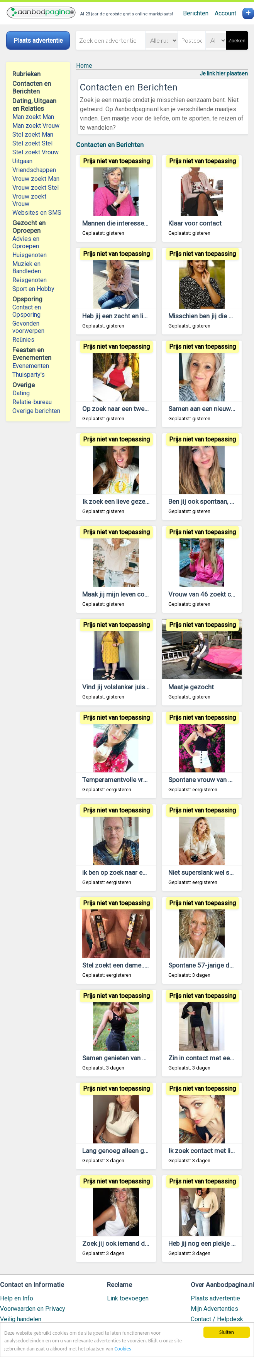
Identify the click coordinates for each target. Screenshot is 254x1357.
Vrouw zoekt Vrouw (29, 200)
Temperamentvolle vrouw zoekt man (135, 780)
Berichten (195, 13)
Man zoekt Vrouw (35, 125)
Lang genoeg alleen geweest (123, 1151)
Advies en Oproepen (25, 242)
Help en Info (16, 1298)
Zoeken (237, 40)
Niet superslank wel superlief (209, 872)
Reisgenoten (29, 280)
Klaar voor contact (195, 223)
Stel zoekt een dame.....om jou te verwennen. (146, 965)
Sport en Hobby (33, 288)
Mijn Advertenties (214, 1308)
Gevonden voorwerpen (28, 327)
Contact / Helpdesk (217, 1319)
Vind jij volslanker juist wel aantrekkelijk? (141, 687)
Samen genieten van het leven (125, 1058)
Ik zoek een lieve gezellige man (126, 501)
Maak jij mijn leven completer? (126, 594)
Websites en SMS (36, 212)
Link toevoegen (128, 1298)
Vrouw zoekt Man (35, 178)
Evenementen (30, 365)
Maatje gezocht (191, 687)
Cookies (123, 1348)
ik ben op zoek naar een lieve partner (134, 872)
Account (225, 13)
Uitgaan (22, 161)
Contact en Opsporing (26, 311)
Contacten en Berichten (110, 145)
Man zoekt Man (33, 116)
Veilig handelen (20, 1319)
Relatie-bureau (32, 402)
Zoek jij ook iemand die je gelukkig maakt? (143, 1243)
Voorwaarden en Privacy (32, 1308)
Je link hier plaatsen (224, 73)
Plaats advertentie (215, 1298)
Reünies (23, 339)
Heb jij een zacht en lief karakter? (130, 316)
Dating (21, 393)
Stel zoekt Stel (32, 143)
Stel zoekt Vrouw (35, 152)
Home (84, 65)
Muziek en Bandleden (26, 267)
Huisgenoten (29, 255)
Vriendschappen (34, 170)
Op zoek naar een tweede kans (126, 409)
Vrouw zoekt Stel (35, 187)
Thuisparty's (28, 374)
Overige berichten (36, 410)
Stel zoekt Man (32, 134)
